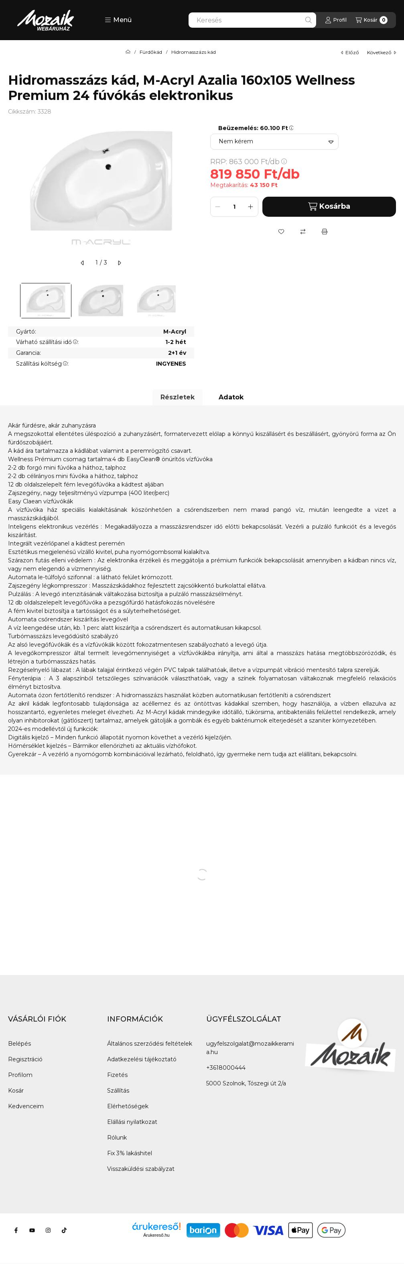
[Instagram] (48, 1230)
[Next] (190, 300)
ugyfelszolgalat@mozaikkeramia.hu (250, 1048)
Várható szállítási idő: (47, 342)
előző (350, 52)
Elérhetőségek (127, 1106)
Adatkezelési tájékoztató (142, 1059)
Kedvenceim (26, 1106)
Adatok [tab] (231, 397)
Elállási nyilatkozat (132, 1122)
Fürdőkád (151, 52)
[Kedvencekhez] (281, 231)
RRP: (248, 161)
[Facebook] (16, 1230)
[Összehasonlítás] (303, 231)
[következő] (119, 263)
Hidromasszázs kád (193, 52)
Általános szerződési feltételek (149, 1043)
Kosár (16, 1090)
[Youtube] (32, 1230)
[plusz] (251, 206)
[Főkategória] (128, 52)
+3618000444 (226, 1067)
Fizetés (117, 1075)
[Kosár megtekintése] (371, 20)
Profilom (20, 1075)
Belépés (19, 1043)
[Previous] (12, 300)
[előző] (83, 263)
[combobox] (252, 20)
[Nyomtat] (324, 231)
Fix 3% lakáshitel (129, 1153)
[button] (118, 20)
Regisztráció (25, 1059)
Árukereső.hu (156, 1235)
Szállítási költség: (42, 363)
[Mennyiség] (234, 206)
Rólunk (117, 1137)
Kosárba (329, 206)
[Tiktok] (64, 1230)
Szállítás (118, 1090)
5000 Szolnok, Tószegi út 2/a (246, 1083)
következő (381, 52)
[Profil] (336, 20)
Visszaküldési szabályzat (141, 1168)
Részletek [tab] (177, 397)
